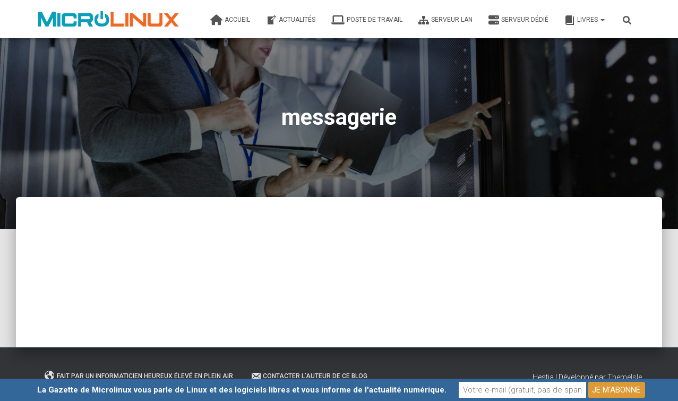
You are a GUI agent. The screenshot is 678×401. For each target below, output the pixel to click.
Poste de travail (366, 20)
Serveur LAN (445, 20)
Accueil (230, 20)
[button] (602, 19)
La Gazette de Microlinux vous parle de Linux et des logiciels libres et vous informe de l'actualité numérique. (242, 390)
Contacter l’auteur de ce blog (309, 376)
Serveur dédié (518, 20)
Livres (584, 20)
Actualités (290, 20)
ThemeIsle (624, 377)
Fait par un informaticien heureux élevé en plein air (139, 376)
